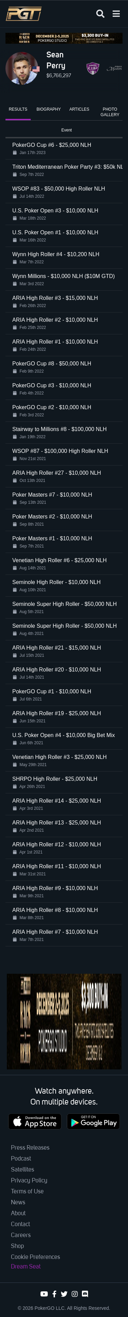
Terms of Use (27, 1192)
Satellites (22, 1170)
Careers (21, 1235)
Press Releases (30, 1148)
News (18, 1203)
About (18, 1213)
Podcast (21, 1159)
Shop (17, 1246)
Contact (20, 1224)
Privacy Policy (29, 1181)
